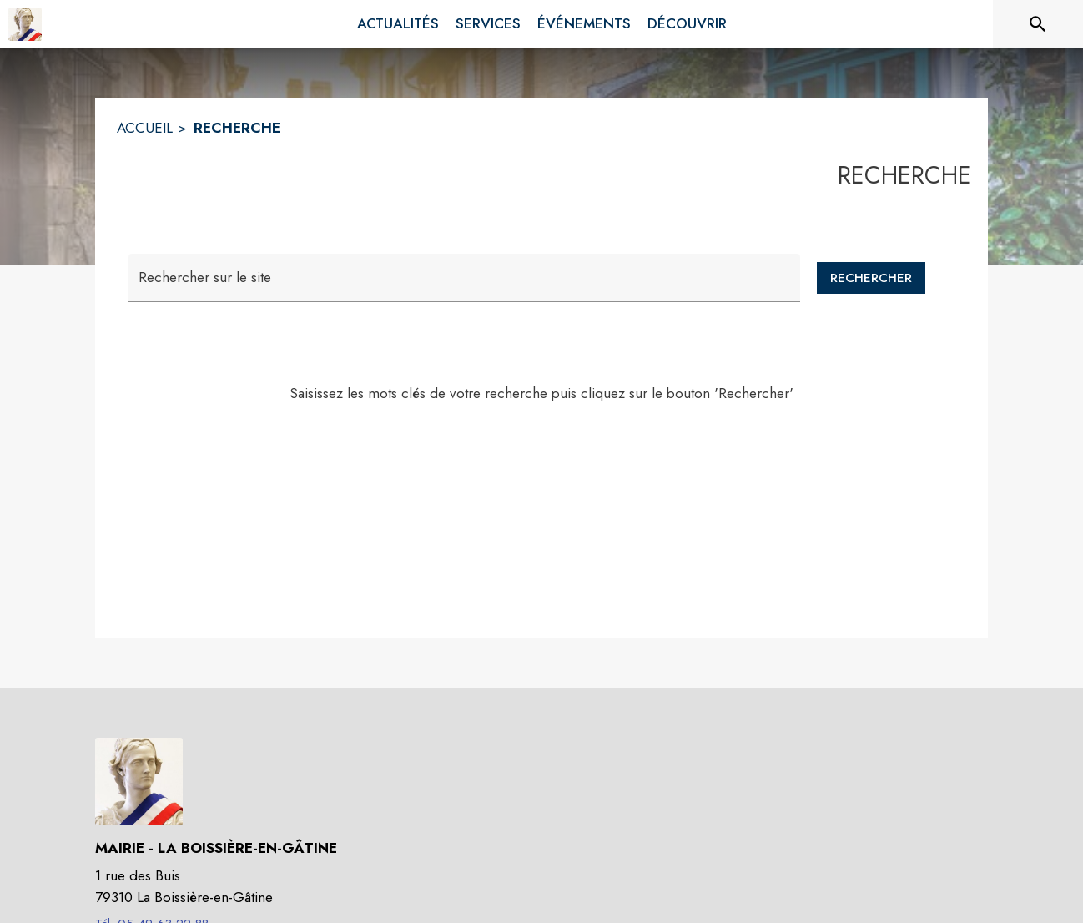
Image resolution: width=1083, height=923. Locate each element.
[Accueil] (25, 24)
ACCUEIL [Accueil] (145, 128)
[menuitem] (398, 24)
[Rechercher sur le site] (1038, 24)
